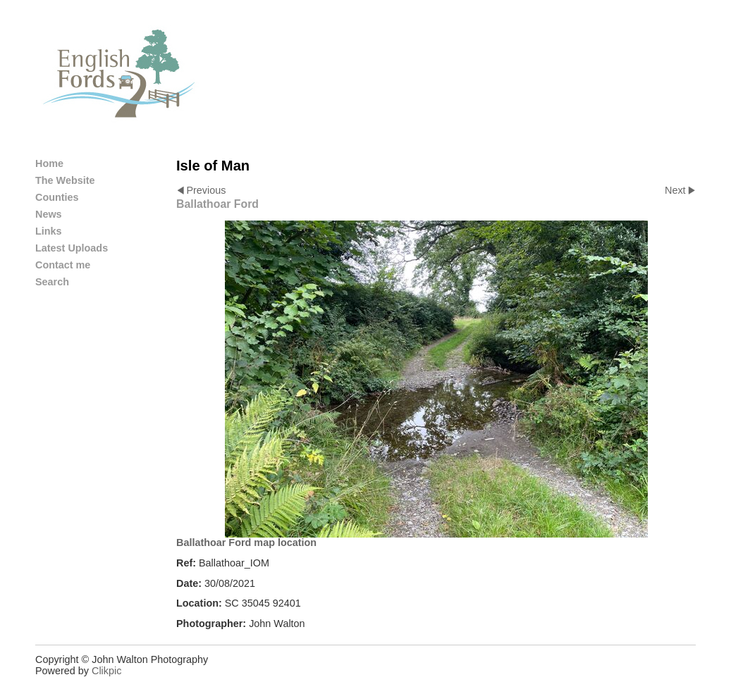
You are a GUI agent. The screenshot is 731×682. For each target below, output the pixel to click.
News (48, 214)
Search (52, 281)
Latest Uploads (71, 248)
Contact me (62, 265)
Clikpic (106, 670)
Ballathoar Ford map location (246, 542)
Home (49, 163)
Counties (57, 197)
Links (48, 231)
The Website (65, 180)
